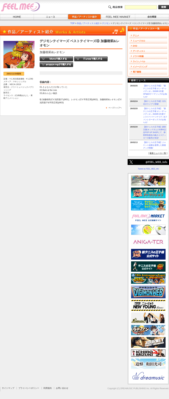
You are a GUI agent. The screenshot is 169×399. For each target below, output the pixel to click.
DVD (135, 46)
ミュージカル (139, 41)
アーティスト (139, 51)
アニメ (136, 35)
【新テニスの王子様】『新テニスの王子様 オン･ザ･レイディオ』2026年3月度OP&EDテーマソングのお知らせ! (155, 91)
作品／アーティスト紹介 (88, 23)
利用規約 (47, 388)
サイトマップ (8, 388)
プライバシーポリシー (28, 388)
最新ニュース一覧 (158, 153)
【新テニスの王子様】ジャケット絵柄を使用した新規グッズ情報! (154, 145)
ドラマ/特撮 (138, 56)
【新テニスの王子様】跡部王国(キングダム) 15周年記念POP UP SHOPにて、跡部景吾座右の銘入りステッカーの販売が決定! (154, 132)
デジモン (106, 23)
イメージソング (140, 66)
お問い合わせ (62, 388)
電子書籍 (137, 72)
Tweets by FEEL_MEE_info (148, 169)
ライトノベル (139, 61)
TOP (72, 23)
